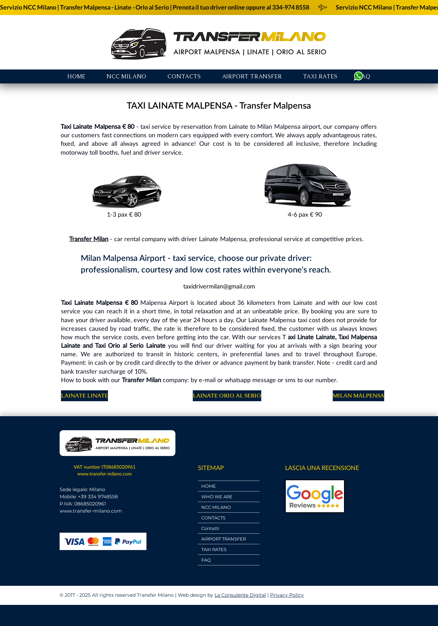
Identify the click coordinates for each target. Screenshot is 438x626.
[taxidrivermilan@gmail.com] (219, 286)
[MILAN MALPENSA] (358, 395)
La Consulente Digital (240, 595)
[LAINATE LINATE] (84, 395)
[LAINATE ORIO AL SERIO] (227, 395)
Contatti (210, 528)
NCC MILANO (216, 507)
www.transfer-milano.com (104, 473)
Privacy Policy (287, 595)
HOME (208, 486)
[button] (252, 76)
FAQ (206, 560)
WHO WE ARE (217, 496)
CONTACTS (213, 517)
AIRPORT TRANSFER (223, 539)
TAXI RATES (213, 549)
